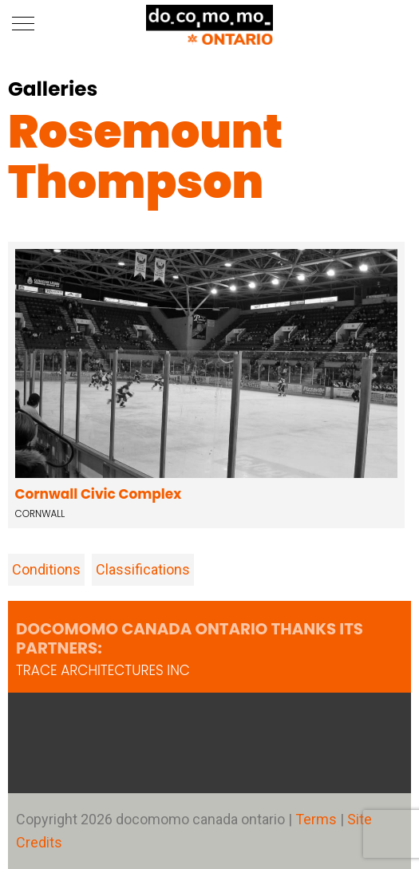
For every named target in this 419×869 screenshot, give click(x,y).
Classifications (143, 569)
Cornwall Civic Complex (98, 494)
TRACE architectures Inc (103, 670)
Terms (317, 819)
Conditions (46, 569)
